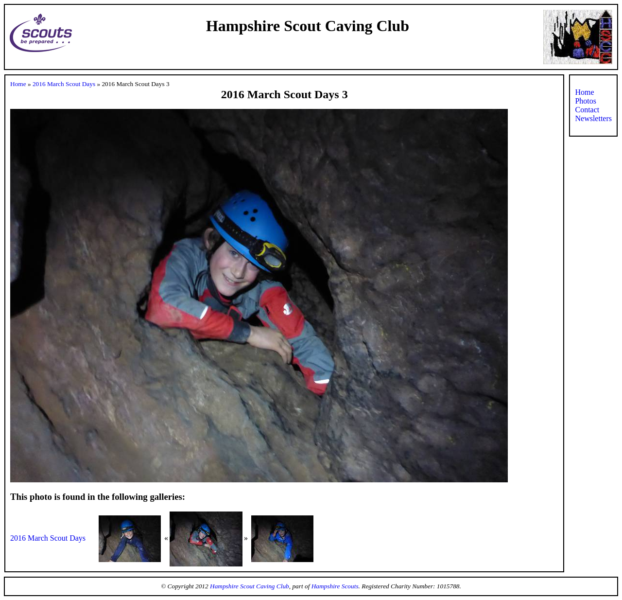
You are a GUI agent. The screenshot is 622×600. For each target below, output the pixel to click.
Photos (585, 101)
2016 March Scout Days (64, 84)
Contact (587, 110)
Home (18, 84)
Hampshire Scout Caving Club (249, 586)
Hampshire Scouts (335, 586)
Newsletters (593, 118)
